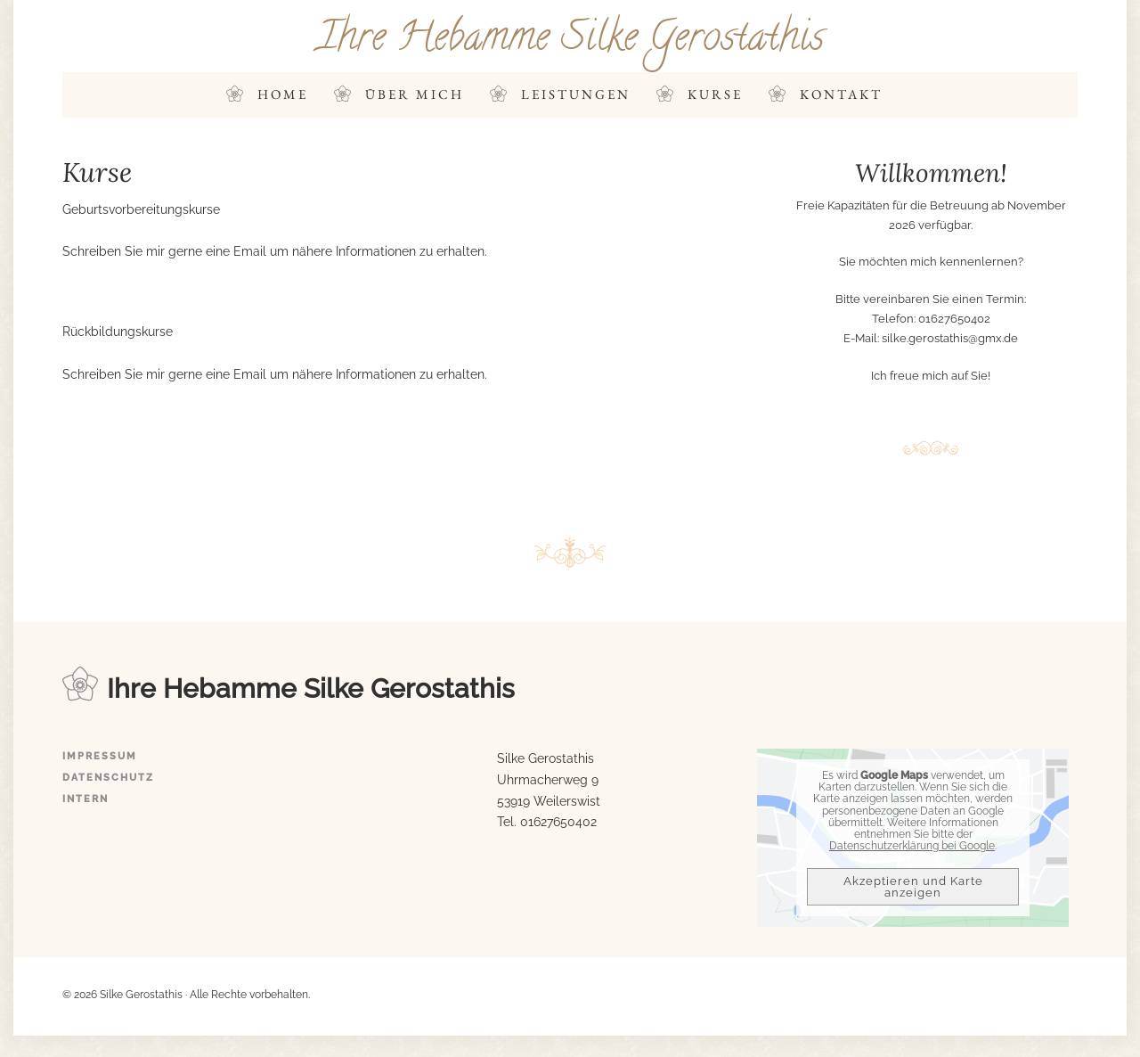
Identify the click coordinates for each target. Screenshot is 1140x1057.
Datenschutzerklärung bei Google (912, 846)
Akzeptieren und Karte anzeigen (913, 886)
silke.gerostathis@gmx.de (950, 338)
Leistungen (576, 94)
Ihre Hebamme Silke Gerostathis (570, 40)
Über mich (414, 94)
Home (282, 94)
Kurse (715, 94)
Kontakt (841, 94)
